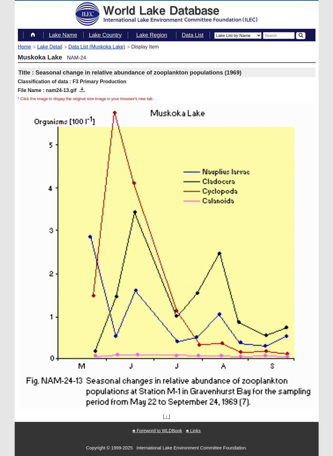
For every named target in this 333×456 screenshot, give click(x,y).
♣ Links (193, 430)
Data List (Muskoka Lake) (96, 46)
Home (24, 46)
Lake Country (105, 35)
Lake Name (63, 35)
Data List (192, 35)
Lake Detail (49, 46)
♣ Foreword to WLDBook (157, 430)
